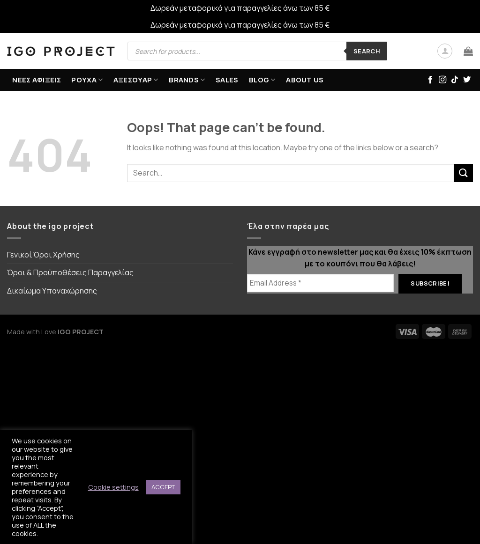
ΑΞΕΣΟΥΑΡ (135, 80)
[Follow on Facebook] (430, 80)
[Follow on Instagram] (442, 80)
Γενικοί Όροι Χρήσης (43, 255)
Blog (262, 80)
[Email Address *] (320, 283)
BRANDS (187, 80)
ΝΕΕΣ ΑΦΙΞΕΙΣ (36, 80)
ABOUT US (304, 80)
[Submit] (463, 173)
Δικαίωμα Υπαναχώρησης (52, 291)
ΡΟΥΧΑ (87, 80)
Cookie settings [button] (113, 487)
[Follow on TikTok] (454, 80)
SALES (227, 80)
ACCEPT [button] (163, 487)
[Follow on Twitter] (467, 80)
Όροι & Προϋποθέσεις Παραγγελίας (70, 272)
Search (366, 51)
